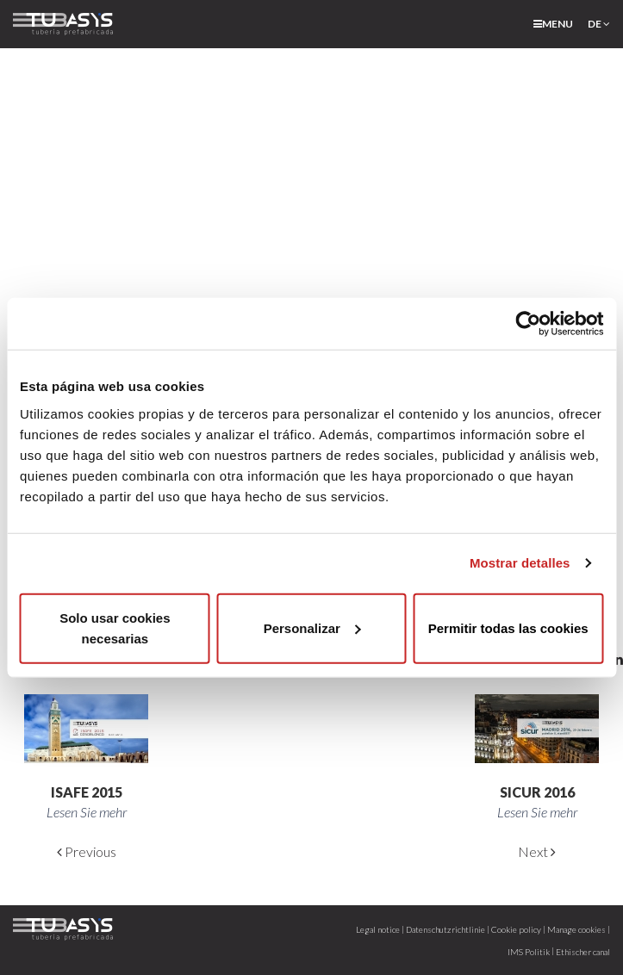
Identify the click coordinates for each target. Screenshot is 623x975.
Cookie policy (516, 929)
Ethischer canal (583, 952)
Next (537, 851)
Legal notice (378, 929)
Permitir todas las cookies (508, 627)
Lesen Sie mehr (87, 812)
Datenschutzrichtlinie (445, 929)
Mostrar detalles (520, 563)
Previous (86, 851)
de (599, 23)
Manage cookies (576, 929)
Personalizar (312, 627)
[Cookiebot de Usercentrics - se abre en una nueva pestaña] (527, 324)
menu (553, 23)
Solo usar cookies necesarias (114, 627)
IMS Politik (529, 952)
